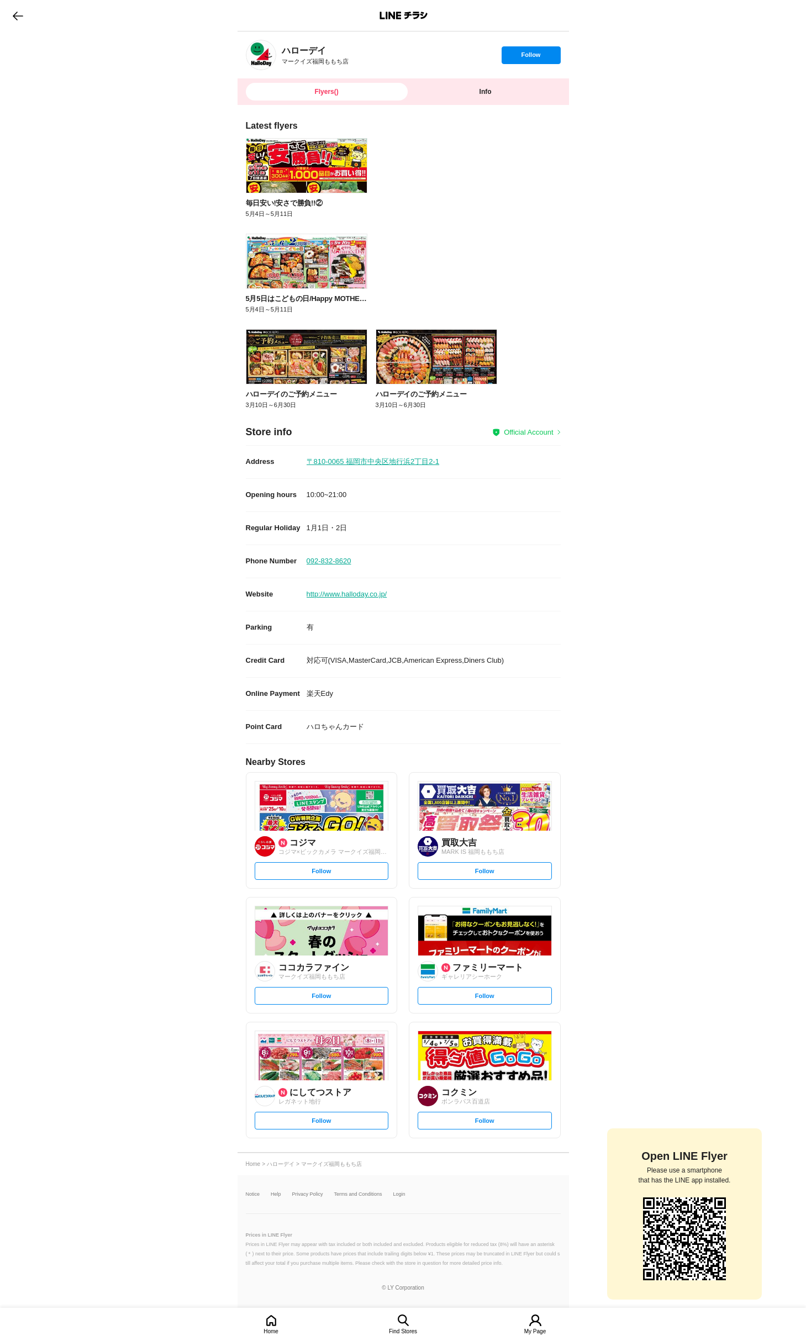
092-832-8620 (329, 561)
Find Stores (403, 1331)
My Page (535, 1331)
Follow (531, 57)
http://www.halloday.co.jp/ (347, 594)
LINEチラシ (404, 15)
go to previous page (18, 15)
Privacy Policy (307, 1194)
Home (271, 1331)
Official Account (528, 432)
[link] (261, 55)
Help (276, 1194)
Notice (253, 1194)
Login (399, 1194)
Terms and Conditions (358, 1194)
